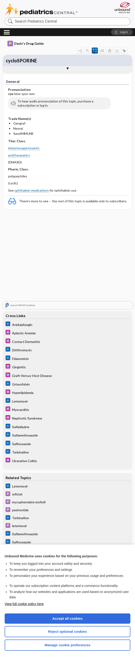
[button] (122, 32)
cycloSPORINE (21, 60)
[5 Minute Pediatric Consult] (67, 333)
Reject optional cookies (67, 631)
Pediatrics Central (41, 9)
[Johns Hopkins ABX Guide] (67, 324)
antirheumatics (19, 155)
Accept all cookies (67, 618)
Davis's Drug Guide (25, 43)
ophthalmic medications (31, 190)
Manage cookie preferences (67, 645)
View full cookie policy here (24, 604)
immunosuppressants (24, 148)
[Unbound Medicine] (121, 7)
